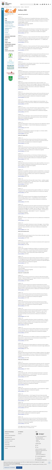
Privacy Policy (7, 444)
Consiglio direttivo (8, 23)
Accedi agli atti (39, 458)
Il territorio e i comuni (8, 441)
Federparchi (7, 34)
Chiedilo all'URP (38, 443)
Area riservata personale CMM (10, 446)
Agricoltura (7, 37)
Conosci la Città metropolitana (10, 435)
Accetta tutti (19, 467)
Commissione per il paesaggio (8, 29)
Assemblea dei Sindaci (9, 25)
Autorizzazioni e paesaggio (10, 44)
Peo (37, 447)
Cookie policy (17, 463)
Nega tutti (49, 463)
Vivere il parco (8, 42)
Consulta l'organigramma (41, 456)
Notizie (6, 49)
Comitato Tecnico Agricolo (10, 26)
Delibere (6, 32)
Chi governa (7, 433)
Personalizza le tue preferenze (9, 467)
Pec (37, 445)
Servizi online (7, 442)
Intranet (6, 448)
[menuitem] (10, 19)
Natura (6, 39)
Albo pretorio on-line (8, 437)
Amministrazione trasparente (10, 439)
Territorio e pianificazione (10, 36)
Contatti (6, 47)
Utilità (6, 41)
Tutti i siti (19, 433)
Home (6, 18)
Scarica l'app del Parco (9, 50)
